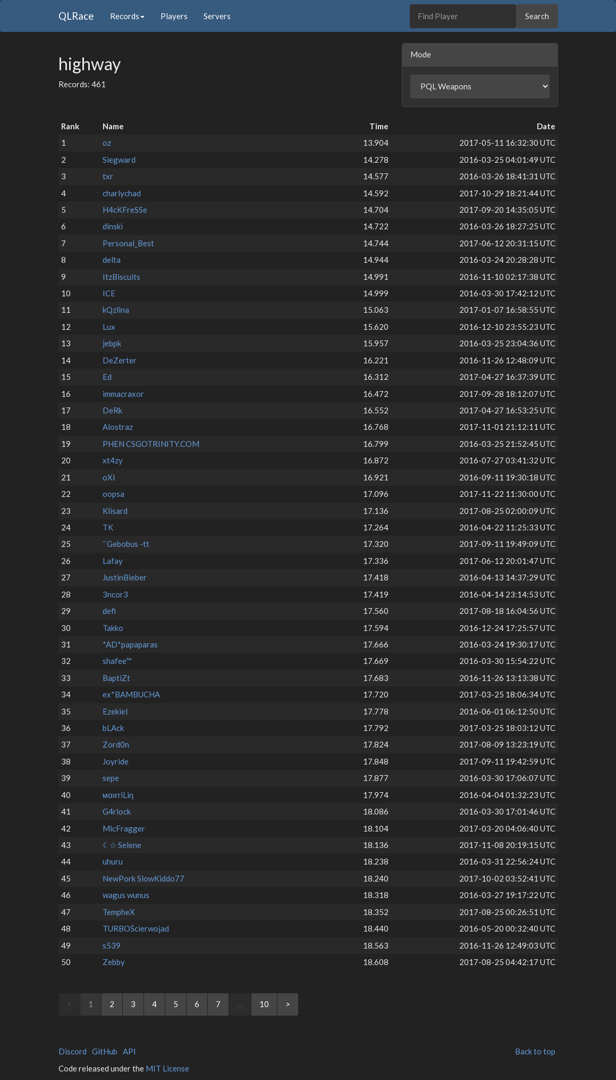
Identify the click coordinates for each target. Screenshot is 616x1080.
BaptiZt (116, 678)
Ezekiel (115, 711)
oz (107, 142)
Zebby (114, 962)
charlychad (122, 193)
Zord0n (116, 744)
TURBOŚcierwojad (136, 928)
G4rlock (117, 811)
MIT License (167, 1068)
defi (109, 611)
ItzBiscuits (121, 276)
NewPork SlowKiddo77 (143, 878)
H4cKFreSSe (125, 209)
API (129, 1051)
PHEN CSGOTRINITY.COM (151, 443)
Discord (72, 1051)
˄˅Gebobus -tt (126, 544)
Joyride (116, 761)
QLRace (76, 16)
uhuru (113, 861)
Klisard (115, 511)
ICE (109, 293)
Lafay (113, 561)
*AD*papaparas (130, 644)
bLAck (113, 728)
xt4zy (113, 460)
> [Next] (287, 1004)
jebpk (112, 343)
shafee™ (117, 661)
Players (174, 16)
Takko (113, 628)
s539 (112, 945)
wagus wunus (126, 895)
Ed (107, 376)
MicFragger (124, 828)
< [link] (69, 1004)
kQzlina (116, 309)
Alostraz (118, 426)
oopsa (113, 494)
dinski (113, 226)
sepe (111, 778)
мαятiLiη (118, 795)
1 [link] (90, 1004)
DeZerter (120, 360)
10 (264, 1004)
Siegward (119, 159)
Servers (217, 16)
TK (108, 527)
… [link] (240, 1004)
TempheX (119, 912)
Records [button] (127, 16)
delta (112, 259)
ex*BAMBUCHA (131, 694)
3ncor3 (115, 594)
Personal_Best (128, 243)
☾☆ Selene (122, 845)
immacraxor (123, 393)
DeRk (112, 410)
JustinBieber (125, 577)
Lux (109, 326)
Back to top (535, 1051)
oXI (109, 477)
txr (108, 176)
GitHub (104, 1051)
